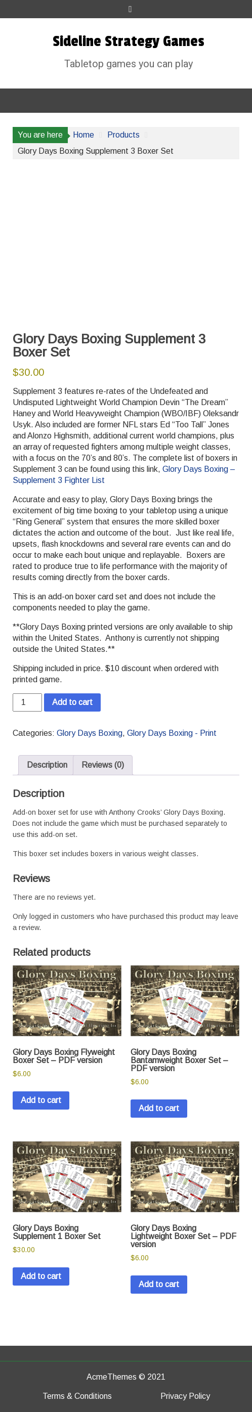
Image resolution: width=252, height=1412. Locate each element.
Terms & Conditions (77, 1396)
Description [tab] (47, 765)
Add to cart (72, 702)
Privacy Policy (185, 1396)
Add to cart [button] (41, 1100)
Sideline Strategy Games (128, 41)
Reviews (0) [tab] (102, 765)
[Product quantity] (27, 702)
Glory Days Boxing (89, 733)
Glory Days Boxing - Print (172, 733)
